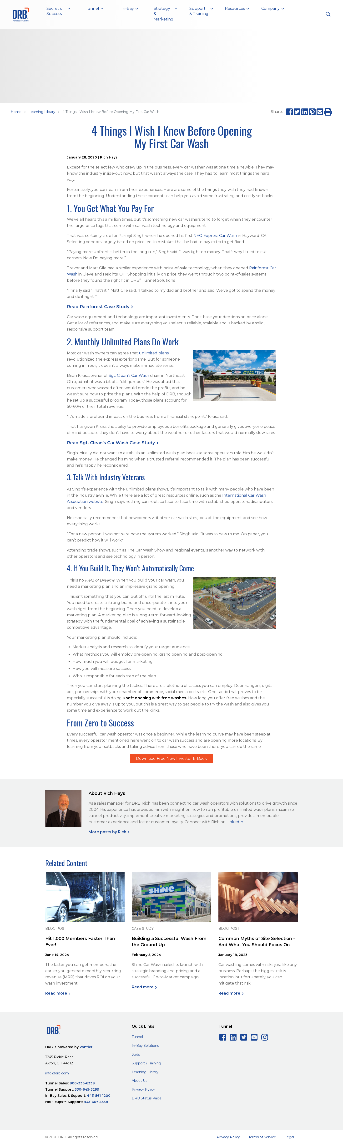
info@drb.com (57, 1073)
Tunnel (137, 1037)
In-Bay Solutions (145, 1045)
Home (16, 112)
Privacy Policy (143, 1089)
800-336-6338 (82, 1083)
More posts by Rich (107, 832)
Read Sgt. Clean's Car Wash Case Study (111, 442)
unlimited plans (154, 353)
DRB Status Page (146, 1098)
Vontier (86, 1047)
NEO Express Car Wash (215, 235)
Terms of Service (262, 1137)
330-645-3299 (87, 1089)
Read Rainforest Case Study (98, 306)
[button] (58, 12)
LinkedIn (235, 822)
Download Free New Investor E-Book (171, 758)
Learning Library (42, 112)
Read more (56, 993)
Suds (136, 1054)
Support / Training (146, 1063)
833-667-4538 (96, 1102)
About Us (139, 1080)
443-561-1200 (99, 1095)
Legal (289, 1137)
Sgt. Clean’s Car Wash (129, 375)
